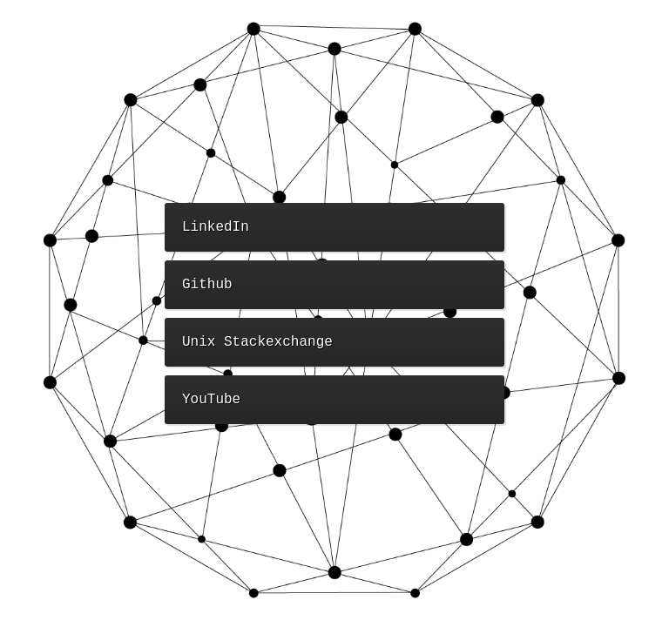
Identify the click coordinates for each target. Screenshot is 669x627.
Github (207, 284)
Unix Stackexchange (257, 342)
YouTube (211, 399)
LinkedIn (215, 227)
